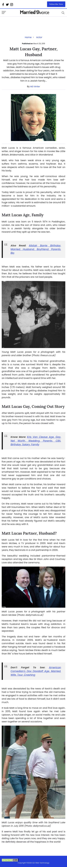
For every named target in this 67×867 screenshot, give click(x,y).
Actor (39, 37)
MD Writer (35, 86)
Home (28, 37)
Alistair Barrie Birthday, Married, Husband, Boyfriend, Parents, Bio (36, 249)
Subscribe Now (56, 4)
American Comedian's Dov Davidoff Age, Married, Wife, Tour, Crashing (36, 671)
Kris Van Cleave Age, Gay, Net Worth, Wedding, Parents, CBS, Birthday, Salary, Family (36, 440)
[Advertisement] (24, 22)
